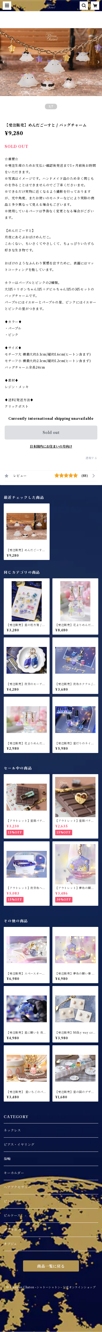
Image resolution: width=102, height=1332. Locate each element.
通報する (91, 458)
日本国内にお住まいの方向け (51, 446)
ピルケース (12, 1215)
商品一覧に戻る (51, 1266)
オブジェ (10, 1244)
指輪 (7, 1159)
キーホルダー (14, 1173)
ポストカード (14, 1230)
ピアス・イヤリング (19, 1144)
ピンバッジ (12, 1201)
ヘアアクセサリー (17, 1187)
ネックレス (12, 1130)
